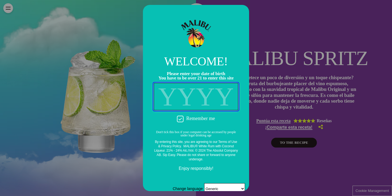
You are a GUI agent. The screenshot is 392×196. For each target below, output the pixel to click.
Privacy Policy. (171, 146)
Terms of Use (227, 142)
